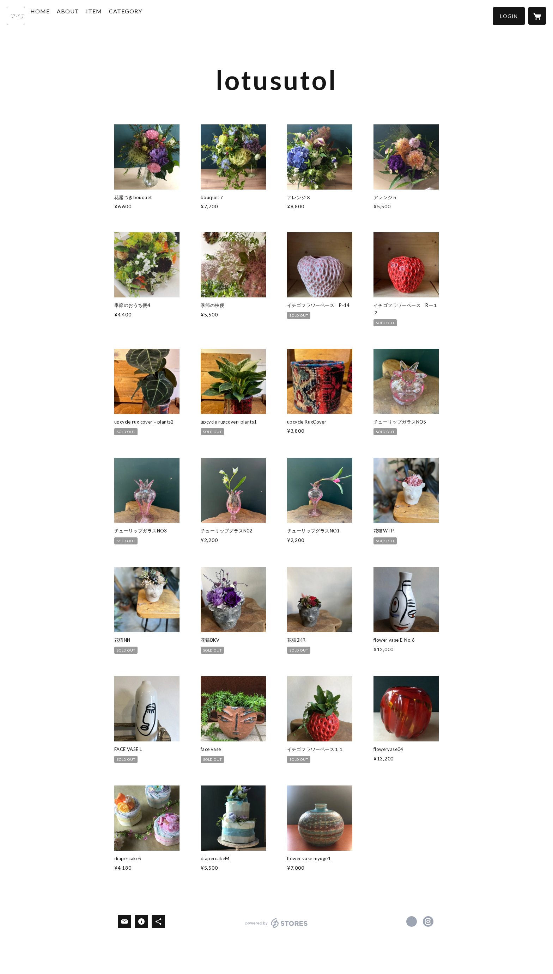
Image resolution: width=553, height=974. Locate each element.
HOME (55, 15)
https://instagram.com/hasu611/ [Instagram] (428, 921)
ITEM (109, 15)
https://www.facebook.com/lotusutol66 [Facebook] (411, 921)
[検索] (16, 16)
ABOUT (83, 15)
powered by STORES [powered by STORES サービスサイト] (277, 927)
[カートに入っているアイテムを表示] (537, 16)
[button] (509, 16)
